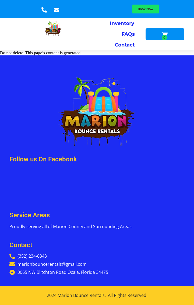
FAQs (128, 34)
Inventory (122, 24)
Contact (125, 45)
